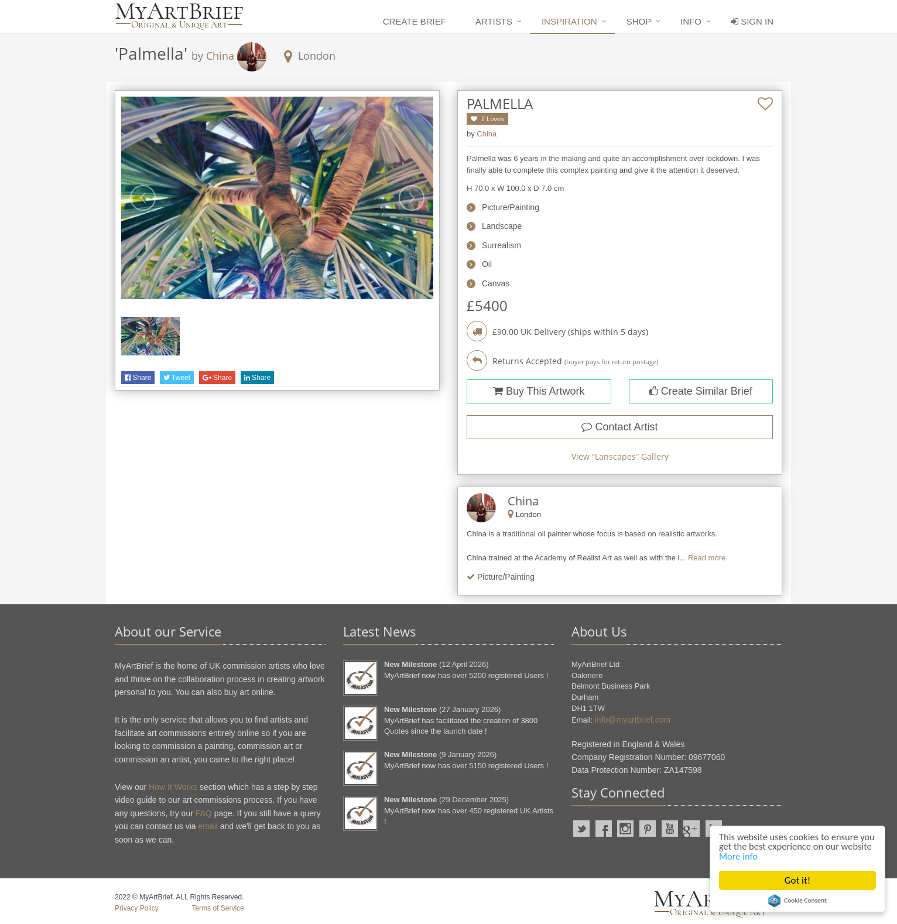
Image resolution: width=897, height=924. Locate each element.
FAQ (204, 813)
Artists (493, 21)
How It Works (173, 787)
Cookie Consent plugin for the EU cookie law (797, 900)
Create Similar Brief (700, 391)
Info (690, 21)
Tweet (176, 378)
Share (138, 378)
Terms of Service (217, 908)
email (207, 826)
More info (773, 856)
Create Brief (414, 21)
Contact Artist (619, 427)
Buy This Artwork (539, 391)
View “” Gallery (620, 456)
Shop (639, 21)
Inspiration (569, 21)
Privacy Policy (137, 908)
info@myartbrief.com (632, 719)
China (220, 56)
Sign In (752, 21)
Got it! (797, 880)
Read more (706, 557)
